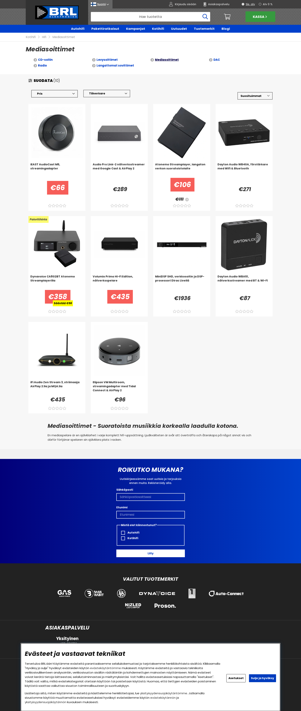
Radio (42, 66)
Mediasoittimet (63, 37)
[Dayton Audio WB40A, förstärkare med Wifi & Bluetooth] (244, 170)
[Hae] (150, 17)
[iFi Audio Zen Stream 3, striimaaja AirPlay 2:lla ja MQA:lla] (56, 388)
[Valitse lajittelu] (255, 96)
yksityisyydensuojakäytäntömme (163, 693)
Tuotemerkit (204, 29)
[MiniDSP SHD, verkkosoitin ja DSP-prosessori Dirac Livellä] (181, 282)
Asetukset (236, 678)
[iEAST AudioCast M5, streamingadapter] (56, 170)
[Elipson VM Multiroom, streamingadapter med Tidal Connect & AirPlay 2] (119, 388)
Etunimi (121, 507)
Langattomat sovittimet (115, 66)
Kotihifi (158, 29)
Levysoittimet (107, 60)
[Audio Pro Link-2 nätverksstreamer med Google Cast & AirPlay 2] (119, 170)
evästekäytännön (163, 698)
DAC (216, 60)
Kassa (260, 16)
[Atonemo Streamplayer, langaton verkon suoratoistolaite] (181, 170)
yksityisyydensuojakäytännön (45, 702)
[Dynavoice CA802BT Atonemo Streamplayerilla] (56, 282)
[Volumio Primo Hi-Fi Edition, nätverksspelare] (119, 282)
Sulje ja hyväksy (262, 678)
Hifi (44, 37)
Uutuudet (179, 29)
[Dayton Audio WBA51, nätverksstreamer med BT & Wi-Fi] (244, 282)
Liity (151, 553)
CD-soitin (45, 60)
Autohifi (77, 29)
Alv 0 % (268, 4)
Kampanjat (135, 29)
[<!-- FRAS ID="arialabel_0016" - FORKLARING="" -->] (186, 199)
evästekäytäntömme (105, 668)
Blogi (226, 29)
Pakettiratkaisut (105, 29)
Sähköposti (124, 490)
